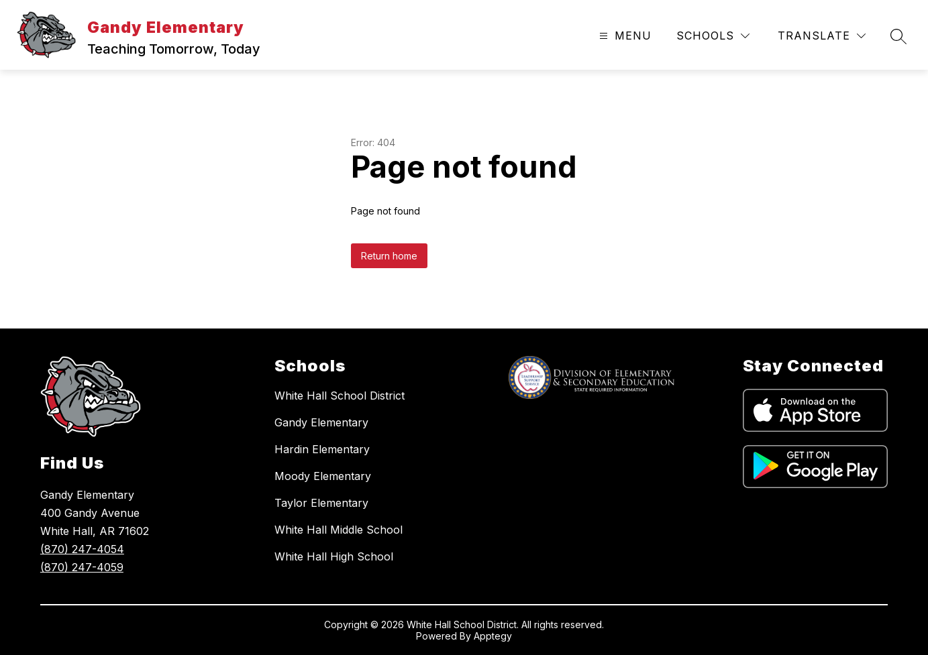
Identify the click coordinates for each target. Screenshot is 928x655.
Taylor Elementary (321, 503)
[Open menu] (624, 35)
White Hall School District (339, 395)
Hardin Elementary (322, 449)
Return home (389, 255)
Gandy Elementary (321, 422)
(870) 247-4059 (81, 567)
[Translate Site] (821, 35)
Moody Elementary (322, 476)
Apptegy (493, 636)
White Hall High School (333, 556)
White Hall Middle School (338, 529)
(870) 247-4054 (82, 549)
